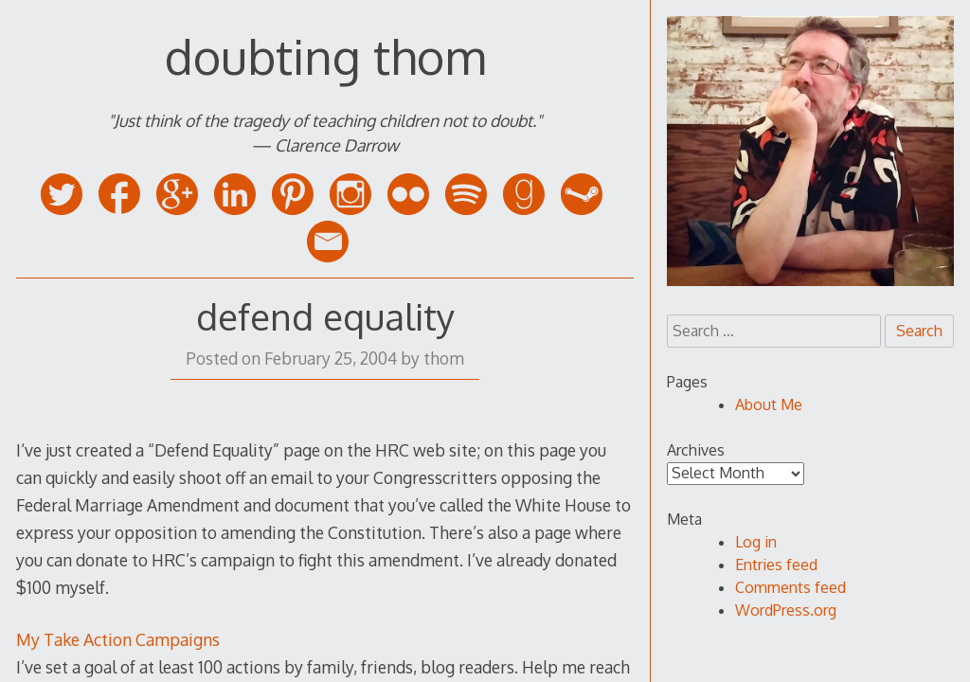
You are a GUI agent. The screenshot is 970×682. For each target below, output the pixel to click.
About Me (768, 404)
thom (443, 358)
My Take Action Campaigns (118, 639)
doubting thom (325, 56)
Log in (756, 541)
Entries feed (776, 564)
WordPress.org (785, 610)
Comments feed (790, 587)
